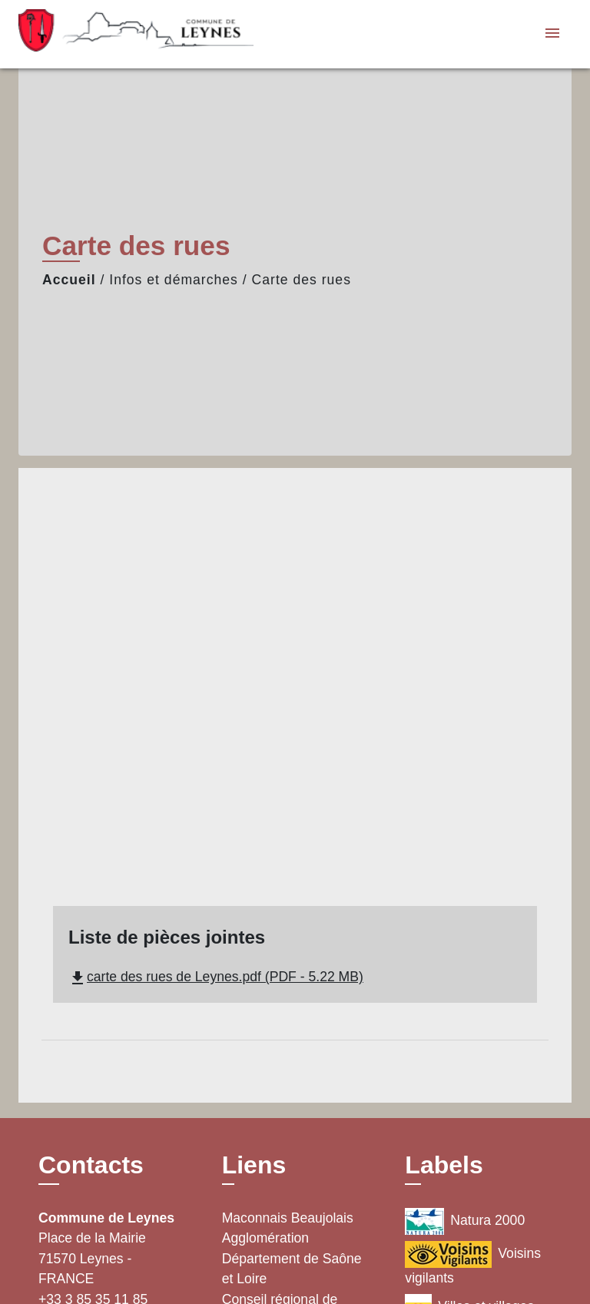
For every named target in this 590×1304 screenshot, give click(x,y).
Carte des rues (301, 279)
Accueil (69, 279)
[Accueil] (114, 34)
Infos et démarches (173, 279)
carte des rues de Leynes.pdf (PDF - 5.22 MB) (215, 976)
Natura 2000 (465, 1221)
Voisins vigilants (473, 1263)
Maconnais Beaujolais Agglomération (287, 1228)
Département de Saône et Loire (292, 1268)
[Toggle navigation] (552, 34)
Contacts (91, 1165)
